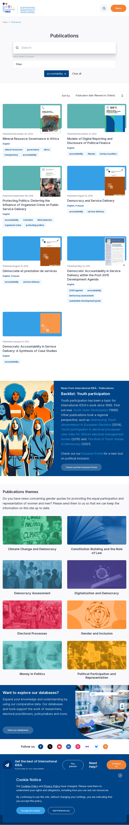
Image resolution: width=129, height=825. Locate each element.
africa (46, 149)
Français (79, 205)
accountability (55, 73)
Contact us (116, 765)
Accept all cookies (30, 810)
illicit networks (44, 220)
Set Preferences (61, 810)
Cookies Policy (29, 786)
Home (5, 22)
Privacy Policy (52, 786)
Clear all (76, 73)
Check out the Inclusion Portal (81, 467)
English (6, 143)
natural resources (13, 149)
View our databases (18, 730)
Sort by (66, 95)
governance (33, 149)
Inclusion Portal (92, 453)
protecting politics (35, 225)
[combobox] (75, 95)
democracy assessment (81, 295)
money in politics (108, 154)
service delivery (96, 211)
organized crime (13, 225)
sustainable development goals (85, 301)
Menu (118, 8)
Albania (91, 154)
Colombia (28, 220)
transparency (11, 155)
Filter (19, 64)
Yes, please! (73, 765)
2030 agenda (76, 290)
